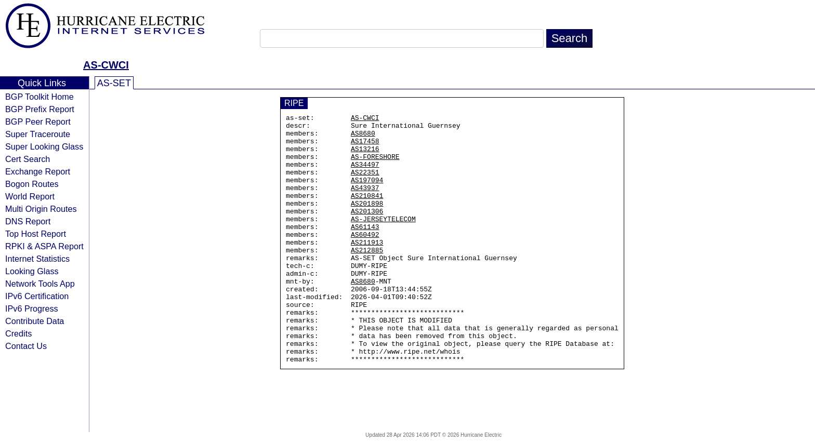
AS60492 (365, 259)
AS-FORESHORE (375, 165)
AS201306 (367, 231)
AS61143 (365, 249)
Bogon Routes (32, 184)
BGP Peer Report (38, 121)
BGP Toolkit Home (39, 96)
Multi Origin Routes (41, 208)
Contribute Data (34, 321)
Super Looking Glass (44, 146)
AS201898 (367, 221)
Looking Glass (32, 271)
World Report (30, 196)
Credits (18, 333)
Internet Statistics (37, 258)
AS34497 (365, 175)
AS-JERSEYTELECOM (383, 240)
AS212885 (367, 278)
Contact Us (26, 346)
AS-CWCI (106, 65)
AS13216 (365, 156)
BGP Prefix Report (39, 109)
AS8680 (363, 137)
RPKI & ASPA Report (44, 246)
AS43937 (365, 203)
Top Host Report (35, 233)
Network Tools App (40, 283)
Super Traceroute (37, 134)
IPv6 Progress (31, 308)
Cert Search (27, 159)
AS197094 (367, 193)
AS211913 (367, 268)
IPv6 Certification (37, 296)
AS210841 (367, 212)
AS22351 (365, 184)
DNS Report (27, 221)
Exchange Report (37, 171)
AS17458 (365, 147)
